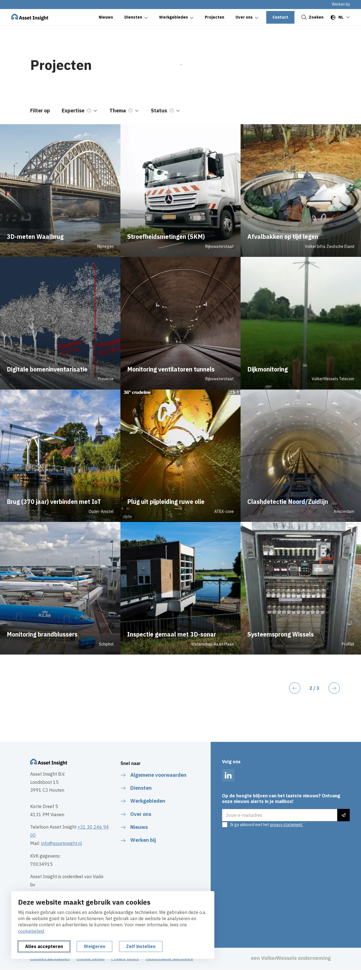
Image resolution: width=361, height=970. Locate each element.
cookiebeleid (31, 931)
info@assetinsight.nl (61, 843)
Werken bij (341, 4)
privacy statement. (286, 824)
